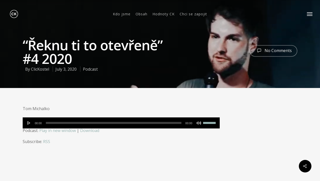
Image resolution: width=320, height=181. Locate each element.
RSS (46, 141)
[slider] (113, 123)
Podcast (90, 69)
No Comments (273, 50)
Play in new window (57, 130)
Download (89, 130)
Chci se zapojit (193, 14)
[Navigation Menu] (310, 14)
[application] (121, 122)
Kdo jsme (122, 14)
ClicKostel (40, 69)
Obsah (141, 14)
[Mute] (199, 122)
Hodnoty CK (163, 14)
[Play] (29, 122)
